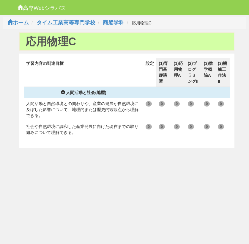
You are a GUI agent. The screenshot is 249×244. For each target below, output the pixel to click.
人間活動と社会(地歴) (83, 92)
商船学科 (113, 23)
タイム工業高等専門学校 (66, 23)
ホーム (18, 23)
